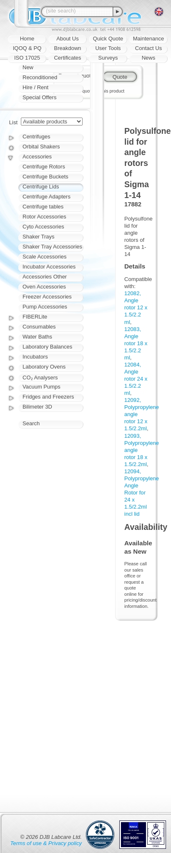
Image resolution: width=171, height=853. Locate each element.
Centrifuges (36, 136)
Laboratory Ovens (44, 367)
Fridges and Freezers (48, 397)
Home (27, 38)
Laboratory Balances (47, 347)
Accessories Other (45, 276)
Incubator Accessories (49, 266)
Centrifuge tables (43, 206)
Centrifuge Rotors (44, 166)
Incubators (35, 357)
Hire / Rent (35, 87)
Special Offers (39, 97)
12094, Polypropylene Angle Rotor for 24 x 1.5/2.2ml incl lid (141, 492)
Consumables (39, 327)
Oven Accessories (44, 286)
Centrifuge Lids (41, 186)
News (149, 58)
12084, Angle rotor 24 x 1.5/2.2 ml (135, 378)
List (13, 122)
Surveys (108, 58)
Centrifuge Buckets (45, 176)
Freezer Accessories (47, 297)
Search (31, 423)
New (28, 67)
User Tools (108, 48)
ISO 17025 (27, 58)
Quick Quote (108, 38)
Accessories (37, 156)
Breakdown (67, 48)
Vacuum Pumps (41, 387)
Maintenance (148, 38)
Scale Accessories (45, 256)
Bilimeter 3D (37, 407)
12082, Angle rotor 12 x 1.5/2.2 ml (135, 307)
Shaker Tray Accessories (52, 246)
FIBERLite (35, 317)
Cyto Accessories (43, 226)
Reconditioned (40, 77)
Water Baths (37, 337)
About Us (67, 38)
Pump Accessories (45, 307)
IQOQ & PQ (27, 48)
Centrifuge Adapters (46, 196)
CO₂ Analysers (40, 377)
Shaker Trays (39, 236)
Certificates (67, 58)
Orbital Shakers (41, 146)
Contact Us (148, 48)
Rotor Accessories (44, 216)
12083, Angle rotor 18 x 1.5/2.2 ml (135, 343)
